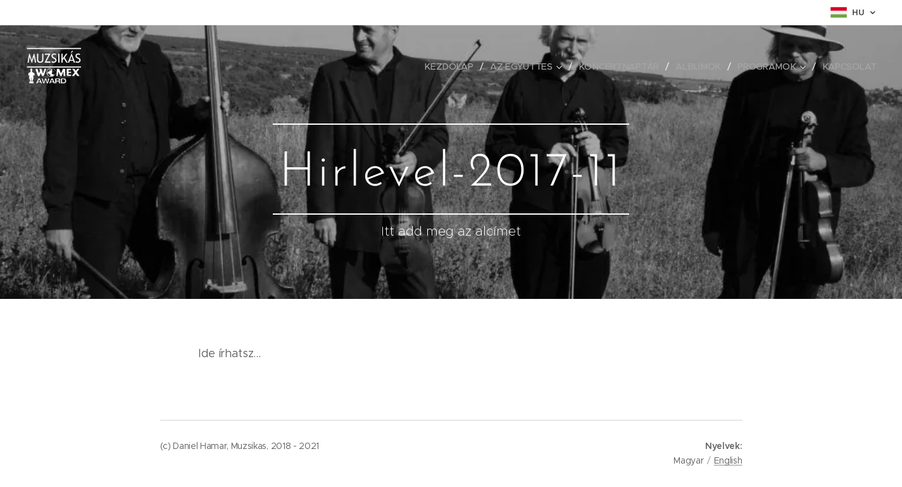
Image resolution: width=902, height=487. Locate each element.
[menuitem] (453, 66)
